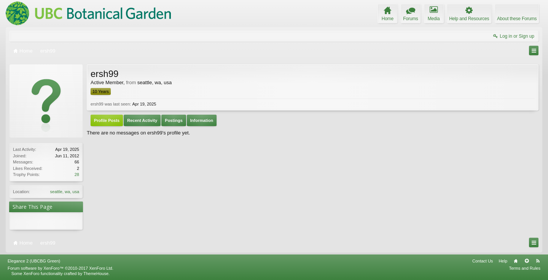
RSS (537, 261)
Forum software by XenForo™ (60, 268)
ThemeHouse (95, 273)
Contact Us (482, 261)
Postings (173, 120)
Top (526, 261)
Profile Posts (106, 120)
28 (77, 174)
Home (515, 261)
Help (503, 261)
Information (201, 120)
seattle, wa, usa (64, 191)
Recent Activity (142, 120)
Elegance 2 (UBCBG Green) (34, 261)
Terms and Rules (524, 268)
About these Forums (517, 18)
